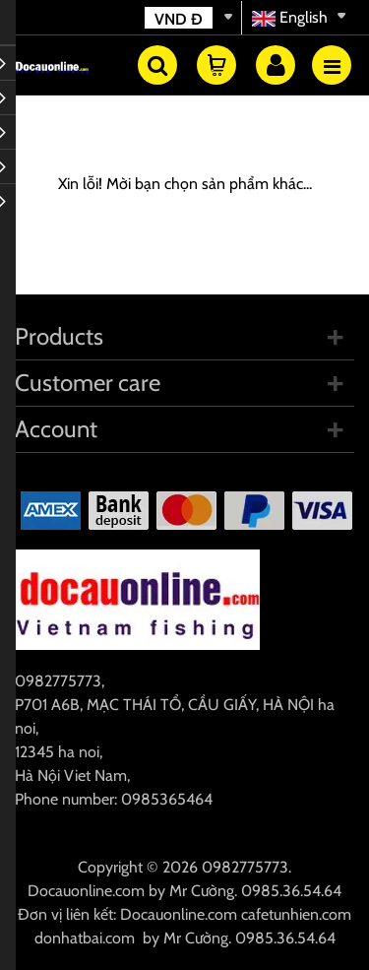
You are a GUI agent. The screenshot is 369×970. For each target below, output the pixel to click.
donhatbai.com (84, 938)
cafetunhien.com (296, 914)
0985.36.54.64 (291, 890)
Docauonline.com (86, 890)
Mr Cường (201, 890)
